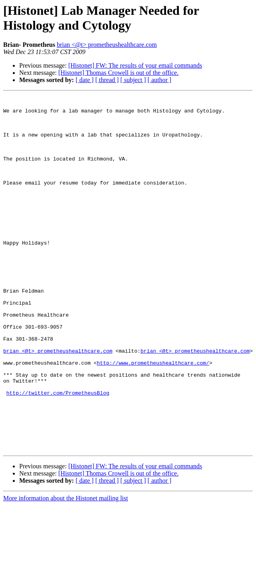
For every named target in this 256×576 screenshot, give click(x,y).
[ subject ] (133, 79)
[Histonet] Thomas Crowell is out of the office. (118, 72)
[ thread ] (107, 79)
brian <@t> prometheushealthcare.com (107, 44)
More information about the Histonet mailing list (65, 569)
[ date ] (85, 79)
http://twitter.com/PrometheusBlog (57, 452)
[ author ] (160, 79)
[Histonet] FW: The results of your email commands (135, 65)
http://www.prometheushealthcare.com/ (153, 416)
